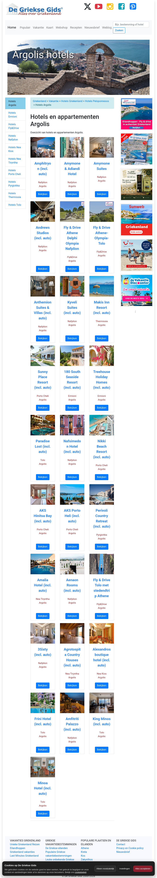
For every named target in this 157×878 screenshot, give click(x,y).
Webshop (62, 27)
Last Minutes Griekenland (24, 855)
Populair (25, 27)
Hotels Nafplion (13, 137)
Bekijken (43, 194)
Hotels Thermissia (14, 195)
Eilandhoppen (17, 848)
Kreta (84, 851)
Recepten (76, 27)
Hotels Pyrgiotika (14, 183)
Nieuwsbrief (92, 27)
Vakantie (38, 27)
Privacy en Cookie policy (130, 848)
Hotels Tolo (14, 204)
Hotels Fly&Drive (13, 126)
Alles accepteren (142, 868)
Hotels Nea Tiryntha (14, 160)
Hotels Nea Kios (14, 149)
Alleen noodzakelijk (105, 868)
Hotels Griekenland (71, 101)
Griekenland (39, 101)
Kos (83, 855)
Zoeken (119, 30)
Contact (120, 844)
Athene (85, 848)
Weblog (107, 27)
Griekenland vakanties (22, 851)
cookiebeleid (80, 872)
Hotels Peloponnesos (97, 101)
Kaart (49, 27)
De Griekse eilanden (56, 848)
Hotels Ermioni (12, 114)
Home (12, 27)
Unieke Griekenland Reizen (25, 844)
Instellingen (124, 868)
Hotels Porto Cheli (14, 172)
